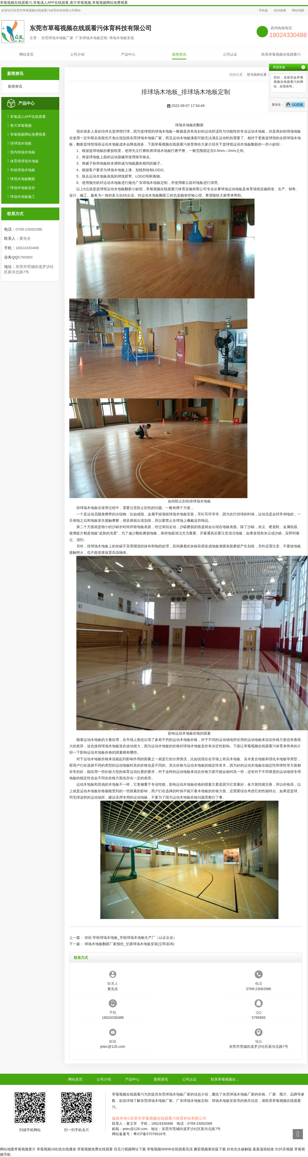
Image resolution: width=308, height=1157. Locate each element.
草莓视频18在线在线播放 (56, 1149)
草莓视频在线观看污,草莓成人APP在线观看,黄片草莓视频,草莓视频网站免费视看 (64, 3)
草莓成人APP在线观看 (28, 117)
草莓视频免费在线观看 (95, 1149)
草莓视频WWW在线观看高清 (170, 1149)
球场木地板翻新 (22, 179)
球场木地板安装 (181, 514)
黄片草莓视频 (21, 125)
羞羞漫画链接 (263, 1149)
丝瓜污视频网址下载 (130, 1149)
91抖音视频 (284, 1149)
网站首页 (26, 54)
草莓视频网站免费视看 (28, 134)
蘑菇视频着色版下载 (210, 1149)
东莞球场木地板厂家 (146, 138)
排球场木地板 (21, 143)
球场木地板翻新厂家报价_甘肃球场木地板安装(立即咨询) (129, 944)
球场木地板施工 (22, 197)
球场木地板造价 (22, 188)
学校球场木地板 (22, 170)
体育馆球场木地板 (24, 161)
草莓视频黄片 (25, 1149)
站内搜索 (280, 10)
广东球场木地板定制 (151, 183)
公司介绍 (77, 54)
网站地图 (298, 10)
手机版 (263, 10)
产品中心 (128, 54)
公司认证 (230, 54)
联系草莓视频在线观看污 (281, 54)
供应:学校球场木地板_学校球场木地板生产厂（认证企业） (131, 938)
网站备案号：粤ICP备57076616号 (139, 1134)
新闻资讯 (179, 54)
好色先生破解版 (239, 1149)
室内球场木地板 (22, 152)
